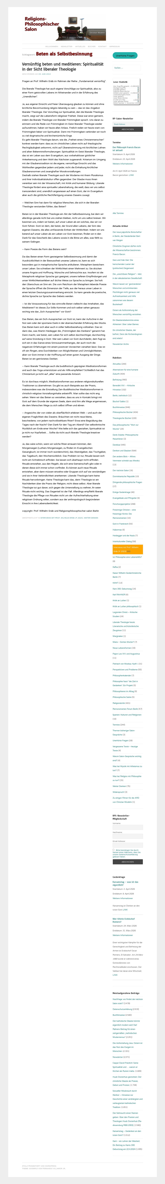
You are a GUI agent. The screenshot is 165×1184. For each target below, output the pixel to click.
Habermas (117, 530)
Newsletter (66, 46)
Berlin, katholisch (120, 395)
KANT (115, 583)
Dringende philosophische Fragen (127, 482)
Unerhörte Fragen (125, 56)
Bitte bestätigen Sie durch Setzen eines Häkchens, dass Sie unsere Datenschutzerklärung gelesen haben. (127, 853)
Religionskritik (119, 703)
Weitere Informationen (123, 164)
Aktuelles (80, 46)
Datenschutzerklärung (122, 1009)
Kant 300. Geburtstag (122, 589)
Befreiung (117, 380)
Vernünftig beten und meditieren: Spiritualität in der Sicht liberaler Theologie (63, 66)
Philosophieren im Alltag (123, 691)
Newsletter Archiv (121, 344)
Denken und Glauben (122, 451)
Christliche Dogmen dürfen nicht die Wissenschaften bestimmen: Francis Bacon (127, 250)
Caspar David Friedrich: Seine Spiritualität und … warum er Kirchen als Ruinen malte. (125, 1067)
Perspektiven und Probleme (125, 669)
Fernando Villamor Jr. (54, 1168)
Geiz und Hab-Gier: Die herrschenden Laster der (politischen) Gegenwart (123, 264)
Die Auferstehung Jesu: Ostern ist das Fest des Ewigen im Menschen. (127, 1047)
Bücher (92, 46)
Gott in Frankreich (120, 524)
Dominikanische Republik (124, 476)
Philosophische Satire (122, 697)
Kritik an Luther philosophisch (125, 606)
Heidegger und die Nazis (124, 535)
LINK (125, 910)
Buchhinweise (119, 407)
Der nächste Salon (121, 470)
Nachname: (117, 832)
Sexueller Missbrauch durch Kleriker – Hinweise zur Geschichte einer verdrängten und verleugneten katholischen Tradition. (128, 1099)
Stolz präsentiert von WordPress (39, 1166)
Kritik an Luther (119, 600)
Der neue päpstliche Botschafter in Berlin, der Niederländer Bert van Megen (127, 236)
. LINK (131, 175)
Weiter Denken (91, 518)
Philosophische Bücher (123, 412)
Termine (116, 725)
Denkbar (116, 445)
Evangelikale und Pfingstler (125, 498)
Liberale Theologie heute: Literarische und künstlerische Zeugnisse (126, 626)
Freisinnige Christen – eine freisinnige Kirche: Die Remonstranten (124, 514)
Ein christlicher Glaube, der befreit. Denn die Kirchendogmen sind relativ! (127, 334)
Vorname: (117, 823)
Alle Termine (118, 213)
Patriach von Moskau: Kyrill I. (125, 664)
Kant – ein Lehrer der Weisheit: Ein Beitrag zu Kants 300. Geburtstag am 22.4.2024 (126, 1145)
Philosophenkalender (122, 675)
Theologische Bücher (122, 418)
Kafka (115, 567)
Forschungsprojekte (121, 504)
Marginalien (118, 636)
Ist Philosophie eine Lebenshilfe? (127, 557)
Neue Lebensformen (122, 648)
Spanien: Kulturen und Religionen (127, 715)
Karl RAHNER (119, 594)
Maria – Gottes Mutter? (123, 642)
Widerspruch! (118, 792)
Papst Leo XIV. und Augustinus (126, 654)
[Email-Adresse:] (128, 124)
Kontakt (102, 46)
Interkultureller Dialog (122, 541)
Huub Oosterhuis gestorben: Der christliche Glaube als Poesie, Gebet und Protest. (127, 1081)
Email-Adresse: (119, 841)
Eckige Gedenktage (121, 492)
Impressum (114, 46)
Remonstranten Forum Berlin (125, 709)
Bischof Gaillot (119, 401)
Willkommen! (51, 46)
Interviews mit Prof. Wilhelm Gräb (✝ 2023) (61, 518)
